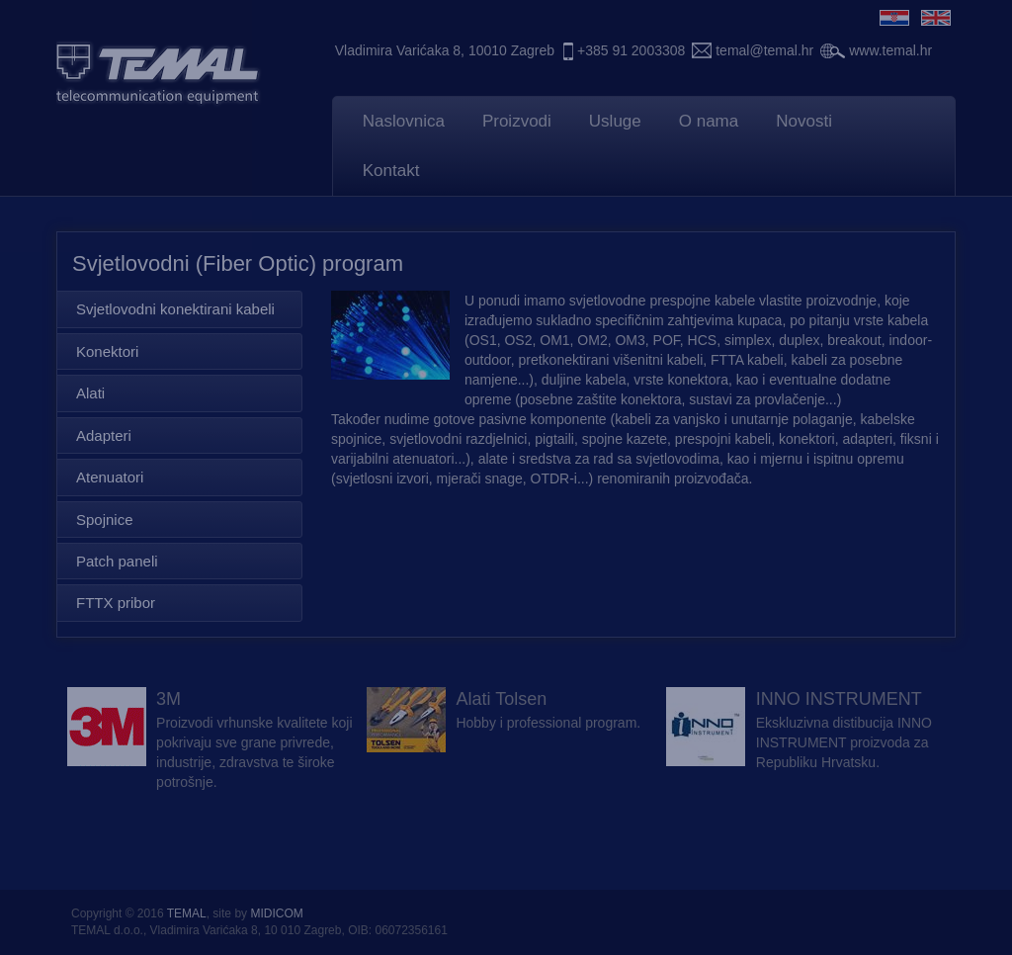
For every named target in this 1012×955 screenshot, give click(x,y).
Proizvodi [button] (516, 121)
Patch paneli (117, 561)
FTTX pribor (115, 602)
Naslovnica (404, 121)
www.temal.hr (890, 50)
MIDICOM (276, 913)
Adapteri (103, 435)
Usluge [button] (615, 121)
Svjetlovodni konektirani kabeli (175, 309)
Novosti (804, 121)
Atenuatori (109, 477)
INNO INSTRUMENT (839, 699)
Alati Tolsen (501, 699)
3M (168, 699)
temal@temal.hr (764, 50)
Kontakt (391, 170)
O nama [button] (708, 121)
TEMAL (187, 913)
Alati (90, 393)
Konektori (107, 351)
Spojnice (104, 519)
